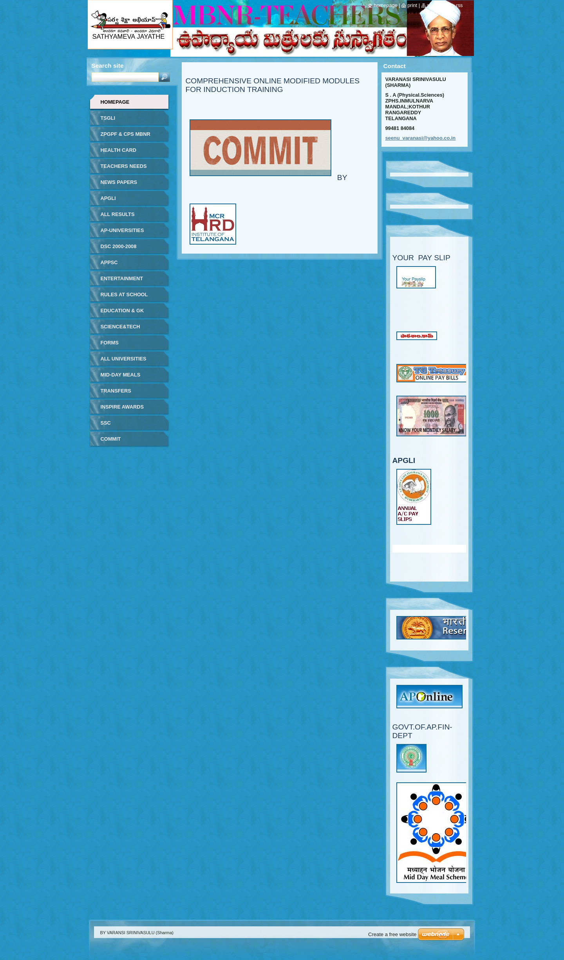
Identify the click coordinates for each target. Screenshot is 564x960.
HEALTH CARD (118, 150)
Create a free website (392, 934)
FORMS (110, 343)
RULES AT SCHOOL (124, 294)
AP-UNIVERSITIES (122, 230)
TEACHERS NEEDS (124, 166)
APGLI (108, 198)
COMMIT (111, 439)
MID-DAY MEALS (121, 375)
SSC (106, 423)
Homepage (115, 102)
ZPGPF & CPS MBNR (125, 134)
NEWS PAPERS (119, 182)
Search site (108, 65)
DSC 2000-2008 (119, 246)
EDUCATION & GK (122, 310)
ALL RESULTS (118, 214)
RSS (459, 5)
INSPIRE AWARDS (122, 407)
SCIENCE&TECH (120, 327)
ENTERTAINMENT (122, 278)
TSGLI (108, 118)
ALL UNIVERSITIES (123, 359)
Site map (436, 5)
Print (412, 5)
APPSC (109, 262)
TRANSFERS (116, 391)
